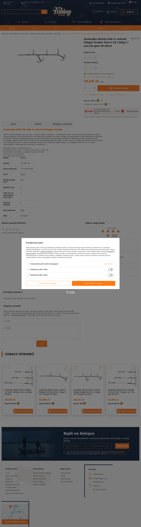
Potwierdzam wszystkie (93, 283)
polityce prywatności (47, 251)
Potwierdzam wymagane (48, 283)
